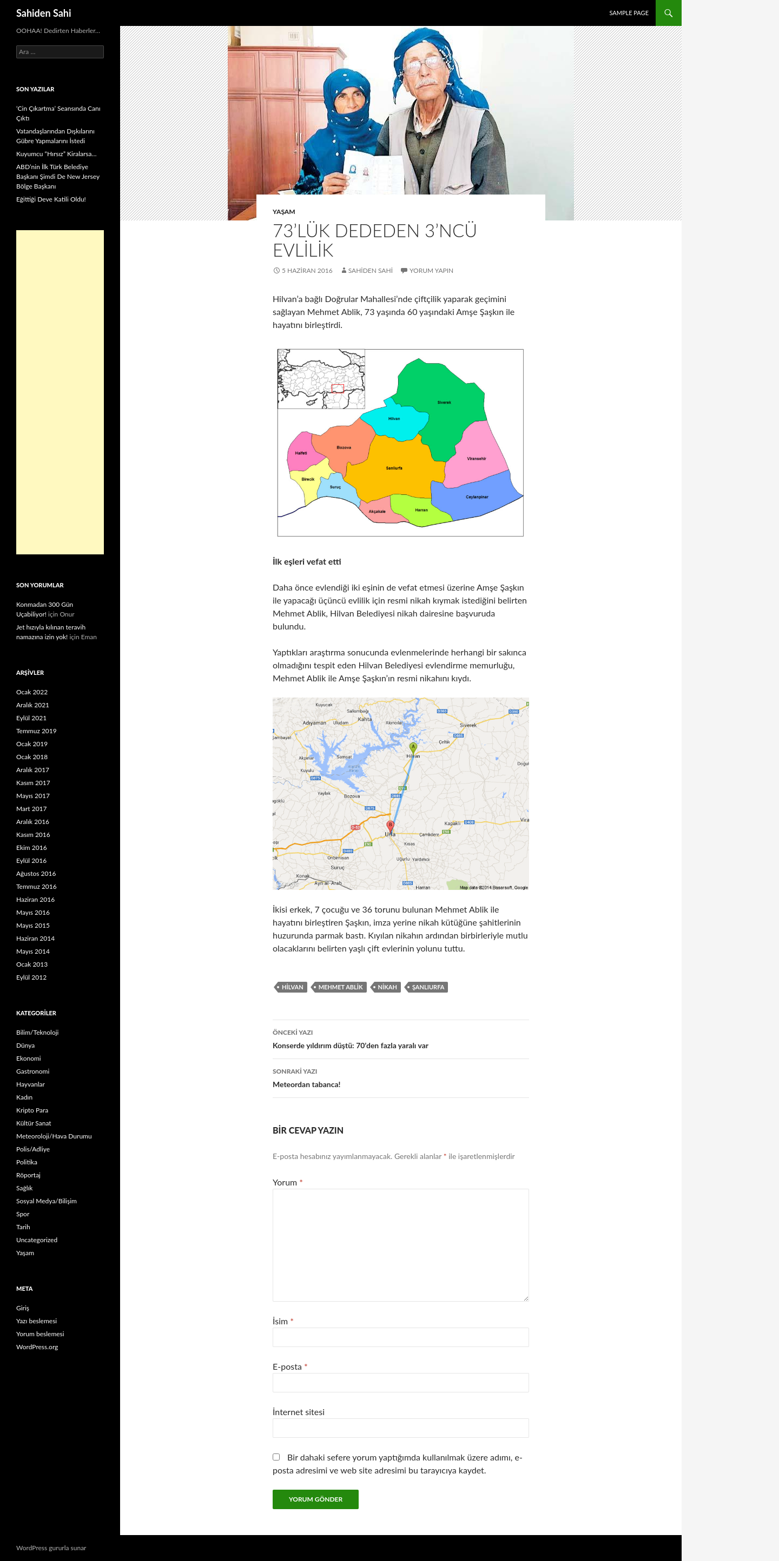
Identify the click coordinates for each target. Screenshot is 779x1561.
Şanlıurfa (428, 986)
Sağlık (24, 1188)
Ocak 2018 (32, 757)
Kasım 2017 (33, 783)
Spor (22, 1214)
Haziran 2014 (35, 938)
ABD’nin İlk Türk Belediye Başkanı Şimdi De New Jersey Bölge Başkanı (58, 176)
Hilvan (292, 986)
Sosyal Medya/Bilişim (46, 1201)
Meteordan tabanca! (401, 1077)
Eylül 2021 (31, 718)
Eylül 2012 (31, 977)
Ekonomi (28, 1058)
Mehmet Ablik (341, 986)
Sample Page (629, 12)
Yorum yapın (431, 270)
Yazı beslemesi (36, 1321)
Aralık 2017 (32, 770)
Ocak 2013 (32, 964)
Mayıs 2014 (33, 951)
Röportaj (28, 1175)
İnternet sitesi (299, 1411)
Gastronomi (32, 1071)
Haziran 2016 (35, 899)
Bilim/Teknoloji (37, 1032)
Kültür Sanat (33, 1123)
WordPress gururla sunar (51, 1548)
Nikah (387, 986)
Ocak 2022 (32, 692)
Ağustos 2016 (36, 873)
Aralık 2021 (32, 705)
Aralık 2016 (32, 822)
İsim (283, 1321)
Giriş (22, 1308)
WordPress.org (37, 1347)
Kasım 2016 (33, 834)
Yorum (288, 1182)
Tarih (23, 1227)
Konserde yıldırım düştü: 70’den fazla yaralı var (401, 1038)
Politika (26, 1162)
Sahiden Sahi (43, 13)
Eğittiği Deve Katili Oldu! (51, 199)
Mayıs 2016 (33, 912)
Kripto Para (32, 1110)
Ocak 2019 (32, 744)
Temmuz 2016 (36, 886)
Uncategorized (36, 1240)
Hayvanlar (30, 1084)
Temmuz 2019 (36, 731)
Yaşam (284, 211)
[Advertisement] (60, 392)
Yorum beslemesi (40, 1334)
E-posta (290, 1366)
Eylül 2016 (31, 860)
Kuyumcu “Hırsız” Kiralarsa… (56, 154)
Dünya (25, 1045)
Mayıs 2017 (33, 796)
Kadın (24, 1097)
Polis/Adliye (33, 1149)
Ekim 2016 (31, 847)
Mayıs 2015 (33, 925)
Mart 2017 (31, 809)
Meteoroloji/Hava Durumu (54, 1136)
